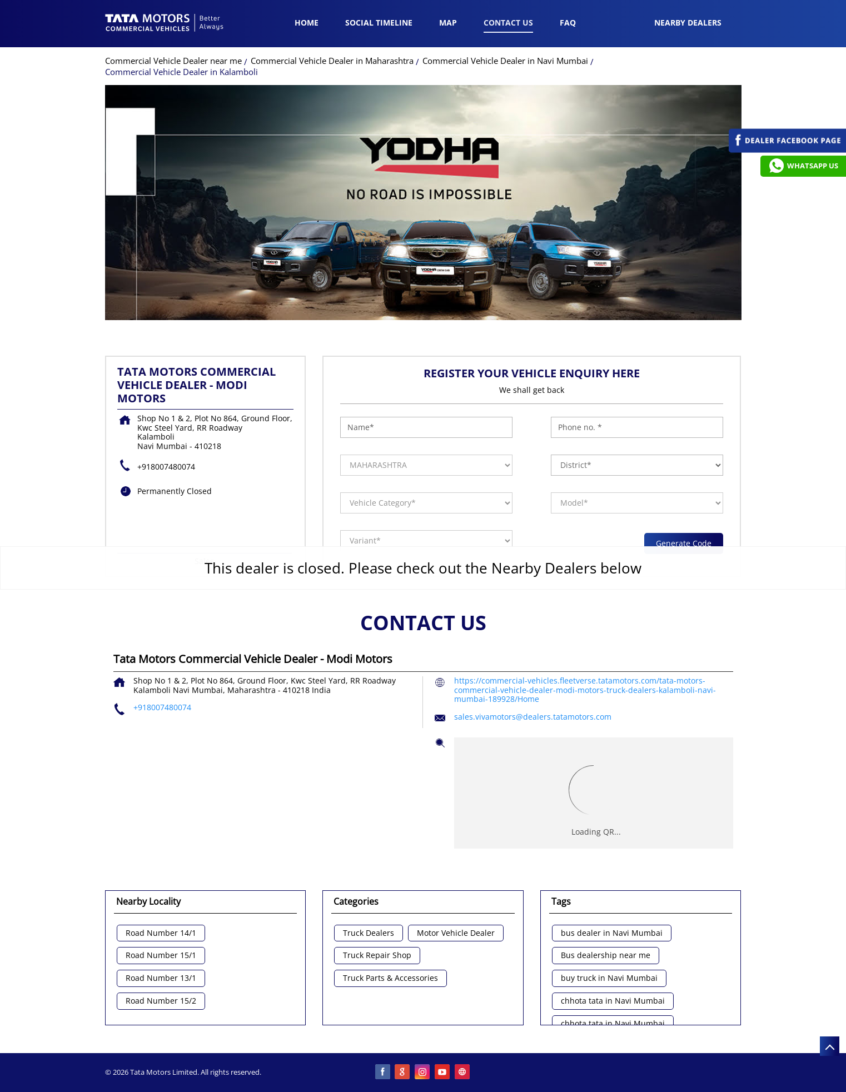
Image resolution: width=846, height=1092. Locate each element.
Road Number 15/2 (161, 1001)
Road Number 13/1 (161, 978)
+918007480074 (166, 466)
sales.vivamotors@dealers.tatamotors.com (532, 716)
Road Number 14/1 (161, 933)
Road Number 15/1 (161, 955)
